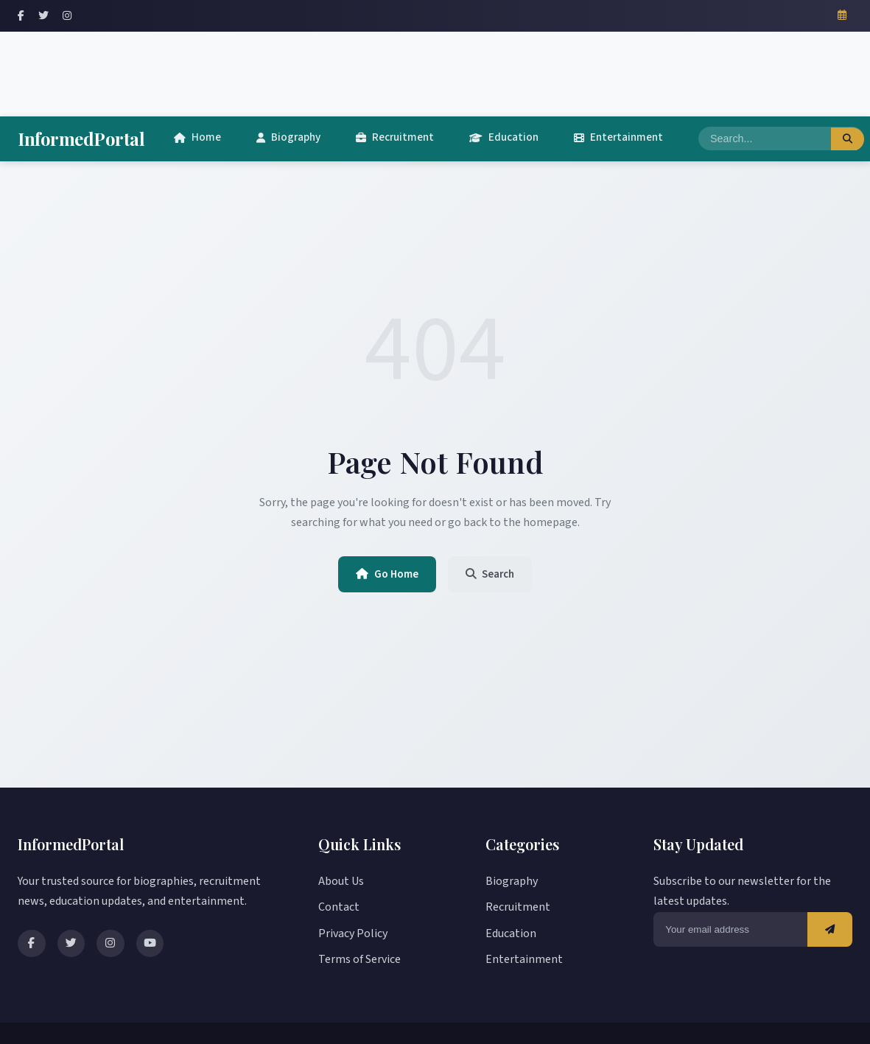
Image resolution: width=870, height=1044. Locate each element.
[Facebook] (21, 16)
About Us (341, 881)
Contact (338, 908)
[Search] (764, 139)
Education (504, 137)
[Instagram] (67, 16)
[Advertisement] (435, 71)
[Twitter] (43, 16)
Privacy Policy (352, 933)
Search (493, 575)
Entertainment (618, 137)
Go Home (384, 575)
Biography (288, 137)
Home (197, 137)
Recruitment (395, 137)
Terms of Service (359, 959)
